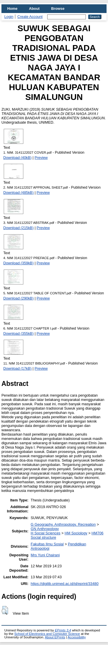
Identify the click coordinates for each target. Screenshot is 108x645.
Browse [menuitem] (58, 8)
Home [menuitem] (12, 8)
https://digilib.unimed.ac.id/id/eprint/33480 (64, 583)
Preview (41, 157)
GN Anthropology (45, 529)
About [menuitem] (34, 8)
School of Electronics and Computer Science (47, 633)
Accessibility (77, 637)
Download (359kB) (18, 263)
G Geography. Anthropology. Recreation (63, 524)
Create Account (30, 16)
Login (8, 16)
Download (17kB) (17, 368)
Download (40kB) (17, 157)
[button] (4, 610)
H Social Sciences (45, 533)
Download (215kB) (18, 228)
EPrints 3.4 (63, 630)
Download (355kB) (18, 333)
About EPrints (55, 637)
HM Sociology (76, 533)
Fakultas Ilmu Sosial (47, 544)
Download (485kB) (18, 192)
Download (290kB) (18, 298)
